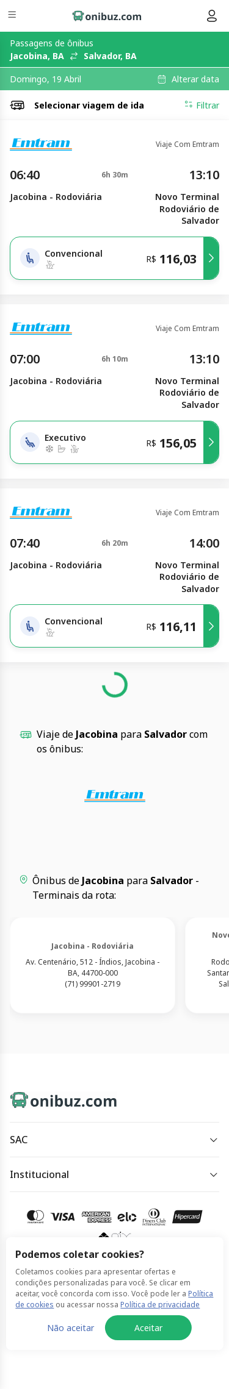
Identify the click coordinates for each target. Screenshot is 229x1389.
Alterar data (195, 79)
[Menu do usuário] (212, 16)
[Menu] (13, 16)
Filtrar (201, 105)
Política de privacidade (160, 1374)
